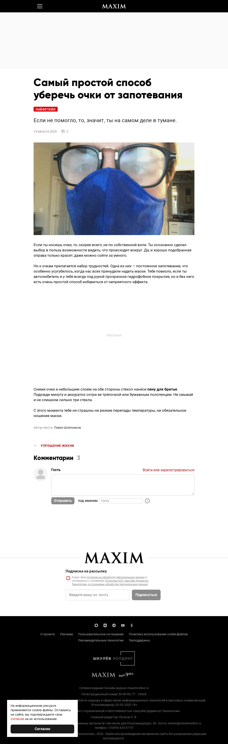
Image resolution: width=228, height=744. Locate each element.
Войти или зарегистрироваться (168, 470)
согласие (17, 719)
